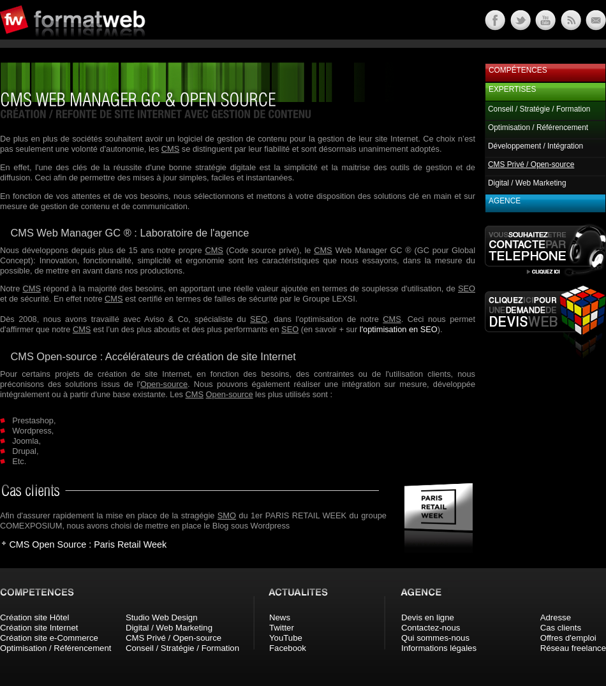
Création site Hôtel (34, 617)
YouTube (285, 638)
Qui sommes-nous (435, 638)
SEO (466, 288)
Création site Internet (39, 627)
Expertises (512, 89)
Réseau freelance (573, 648)
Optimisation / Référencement (538, 127)
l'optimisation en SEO (399, 329)
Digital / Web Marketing (527, 183)
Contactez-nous (430, 627)
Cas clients (561, 627)
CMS (170, 149)
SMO (227, 515)
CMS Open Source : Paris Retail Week (87, 544)
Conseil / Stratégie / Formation (539, 109)
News (279, 617)
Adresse (555, 617)
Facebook (287, 648)
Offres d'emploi (568, 638)
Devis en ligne (427, 617)
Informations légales (439, 648)
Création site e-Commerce (49, 638)
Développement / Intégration (535, 146)
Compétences (518, 70)
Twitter (281, 627)
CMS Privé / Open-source (173, 638)
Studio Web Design (162, 617)
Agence (505, 200)
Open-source (164, 384)
